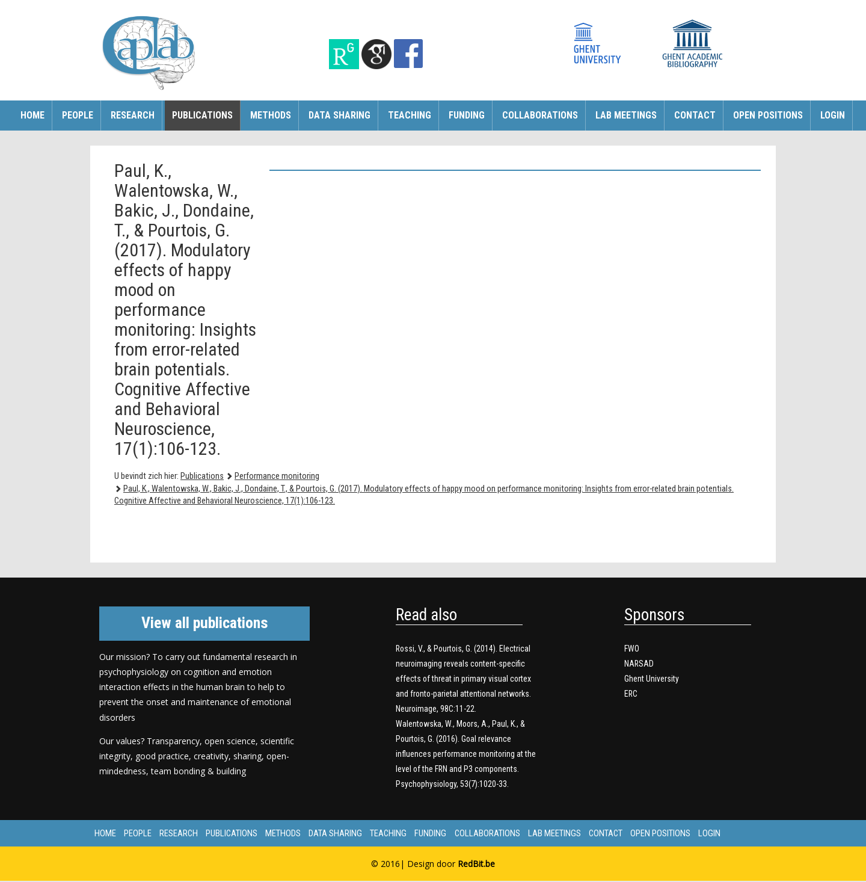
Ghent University (651, 678)
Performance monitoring (277, 476)
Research (133, 115)
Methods (270, 115)
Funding (467, 115)
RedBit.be (476, 865)
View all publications (205, 622)
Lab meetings (626, 115)
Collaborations (540, 115)
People (77, 115)
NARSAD (639, 663)
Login (832, 115)
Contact (695, 115)
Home (32, 115)
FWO (631, 648)
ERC (631, 694)
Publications (202, 115)
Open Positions (768, 115)
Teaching (409, 115)
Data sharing (339, 115)
